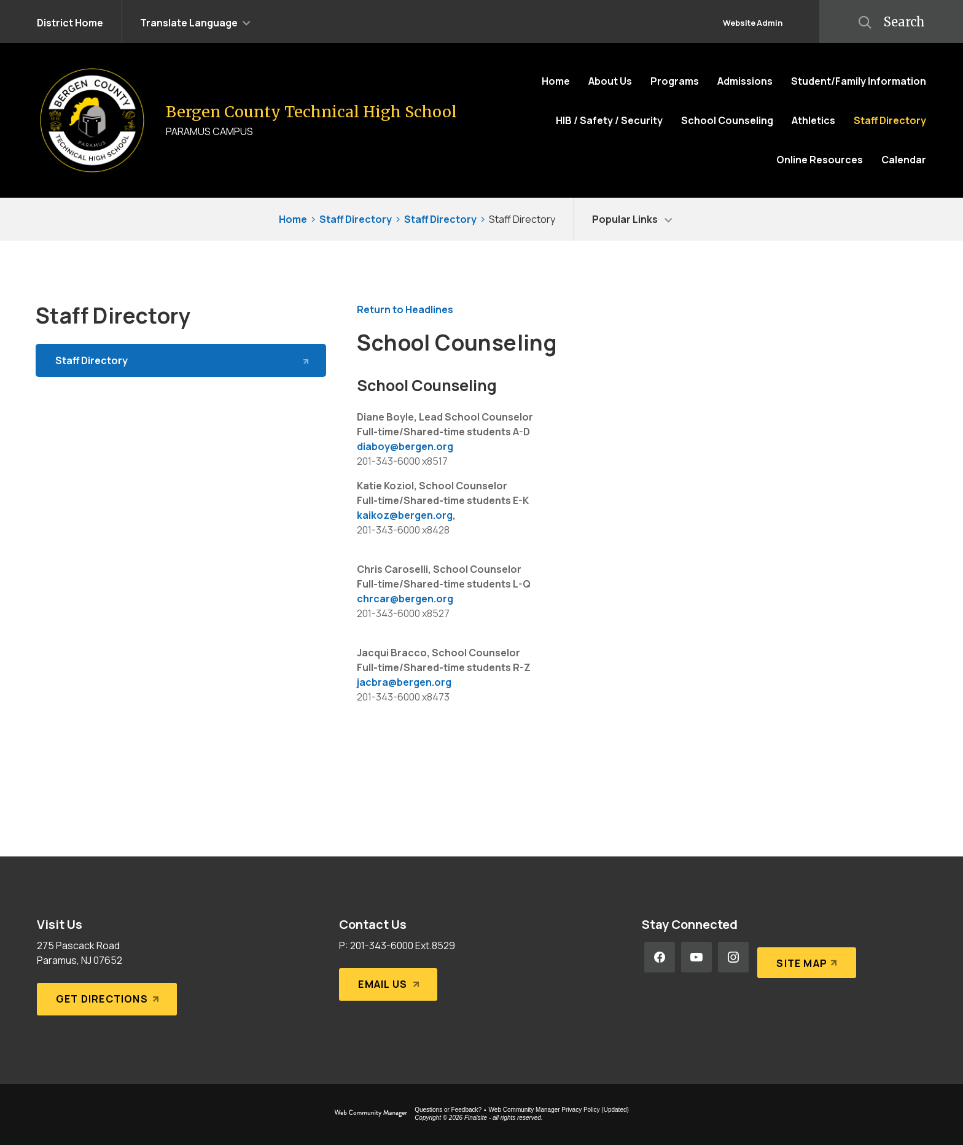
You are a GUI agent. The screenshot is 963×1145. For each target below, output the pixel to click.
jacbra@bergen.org (404, 682)
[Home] (555, 81)
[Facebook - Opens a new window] (659, 957)
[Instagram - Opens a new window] (733, 957)
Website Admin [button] (752, 22)
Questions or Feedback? (448, 1109)
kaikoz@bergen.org (405, 515)
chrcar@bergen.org (405, 598)
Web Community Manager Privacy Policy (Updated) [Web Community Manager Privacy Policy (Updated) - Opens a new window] (559, 1109)
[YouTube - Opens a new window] (696, 957)
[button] (195, 21)
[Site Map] (804, 957)
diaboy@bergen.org (405, 446)
